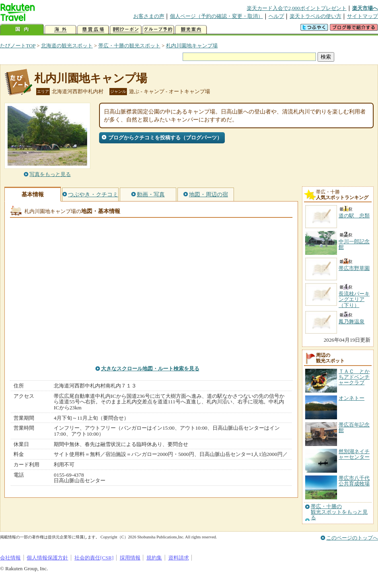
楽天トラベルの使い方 (315, 16)
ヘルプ (276, 16)
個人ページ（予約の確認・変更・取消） (216, 16)
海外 (60, 29)
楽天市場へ (365, 8)
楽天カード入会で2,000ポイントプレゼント (297, 8)
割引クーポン (126, 29)
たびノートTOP (17, 46)
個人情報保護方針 (47, 558)
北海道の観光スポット (67, 46)
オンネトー (351, 398)
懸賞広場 (93, 29)
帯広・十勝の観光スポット (129, 46)
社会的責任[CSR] (94, 558)
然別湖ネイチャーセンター (354, 454)
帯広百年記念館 (354, 427)
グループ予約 (158, 29)
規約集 (154, 558)
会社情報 (10, 558)
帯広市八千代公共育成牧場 (354, 481)
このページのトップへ (352, 538)
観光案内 (191, 29)
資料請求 (178, 558)
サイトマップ (362, 16)
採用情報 (130, 558)
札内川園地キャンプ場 (192, 46)
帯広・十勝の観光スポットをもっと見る (339, 512)
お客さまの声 (148, 16)
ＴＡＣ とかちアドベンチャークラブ (354, 377)
